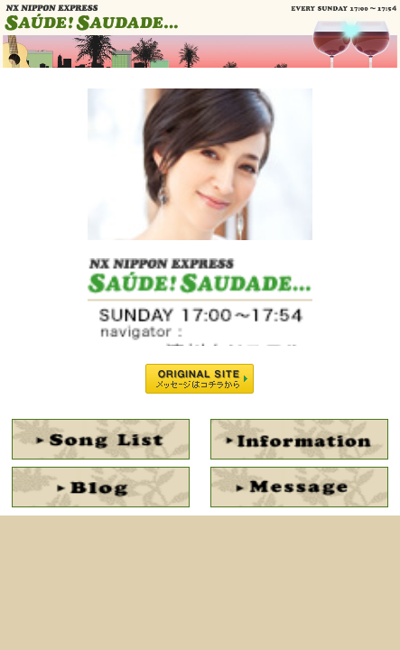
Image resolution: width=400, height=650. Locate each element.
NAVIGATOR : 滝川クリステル (200, 160)
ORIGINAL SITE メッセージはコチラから (199, 379)
